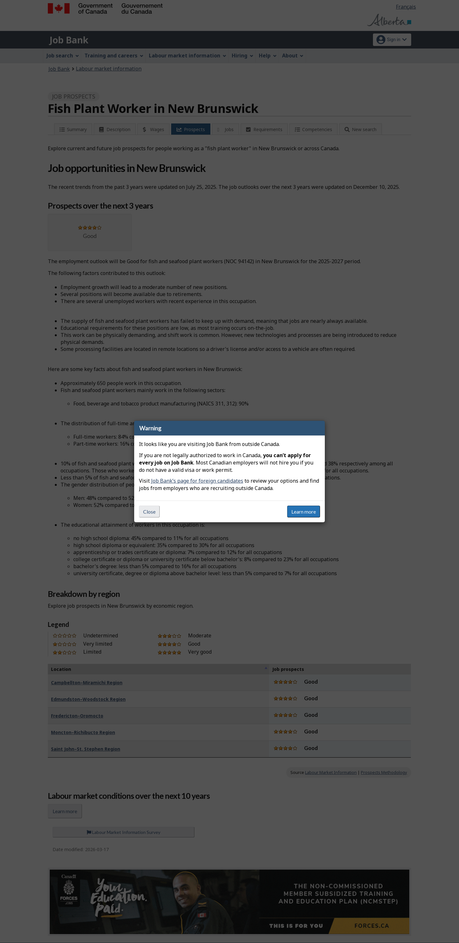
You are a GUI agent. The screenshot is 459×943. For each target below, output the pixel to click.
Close (149, 512)
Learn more (303, 512)
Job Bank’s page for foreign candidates (197, 480)
